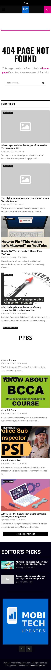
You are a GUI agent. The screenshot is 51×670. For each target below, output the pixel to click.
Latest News (8, 104)
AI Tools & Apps (8, 481)
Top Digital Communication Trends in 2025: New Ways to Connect (25, 199)
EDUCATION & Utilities (10, 328)
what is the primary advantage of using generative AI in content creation (21, 309)
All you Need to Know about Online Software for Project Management (23, 515)
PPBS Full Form (8, 360)
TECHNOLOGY (7, 113)
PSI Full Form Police (11, 460)
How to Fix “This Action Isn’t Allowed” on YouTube (21, 252)
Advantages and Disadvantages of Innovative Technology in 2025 (24, 147)
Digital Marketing (8, 219)
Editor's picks (21, 552)
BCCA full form (8, 410)
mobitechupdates (37, 666)
